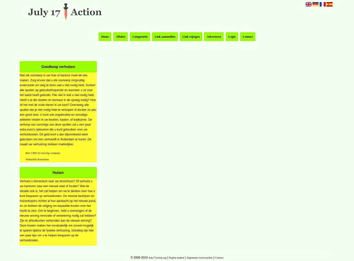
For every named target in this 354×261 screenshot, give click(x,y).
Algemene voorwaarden (199, 257)
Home (105, 36)
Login (232, 36)
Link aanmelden (165, 36)
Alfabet (120, 36)
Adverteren (214, 36)
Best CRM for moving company (42, 152)
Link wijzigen (191, 36)
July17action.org (157, 257)
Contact (248, 36)
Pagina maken (176, 257)
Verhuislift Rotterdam (37, 159)
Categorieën (140, 36)
